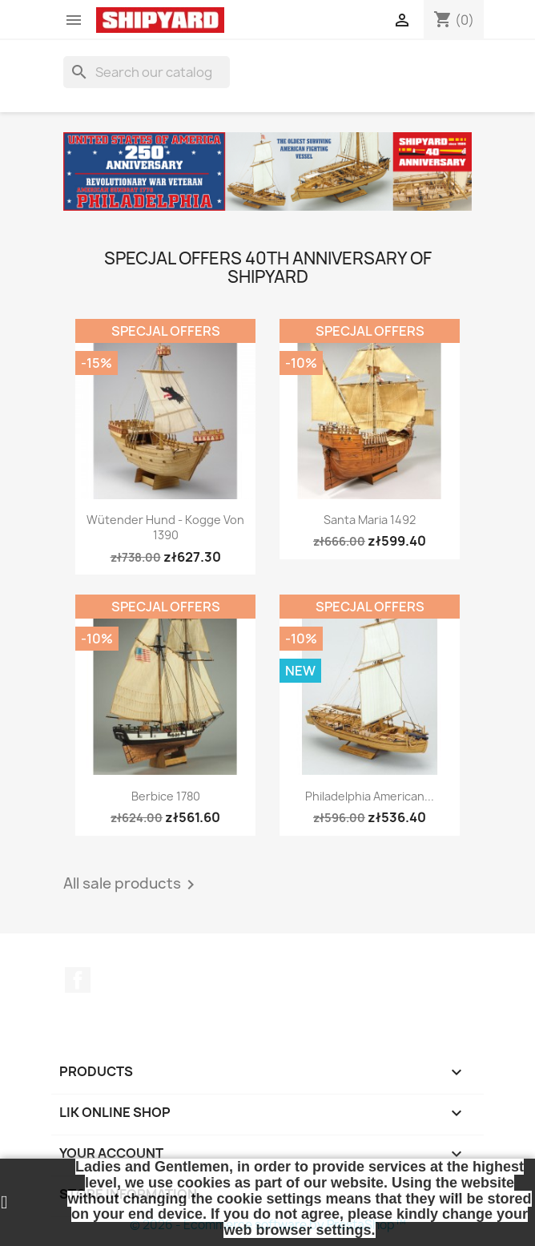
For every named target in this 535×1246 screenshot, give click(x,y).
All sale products (131, 884)
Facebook (78, 980)
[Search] (146, 72)
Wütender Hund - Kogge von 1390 (165, 527)
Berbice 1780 (165, 796)
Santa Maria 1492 (370, 519)
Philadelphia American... (369, 796)
